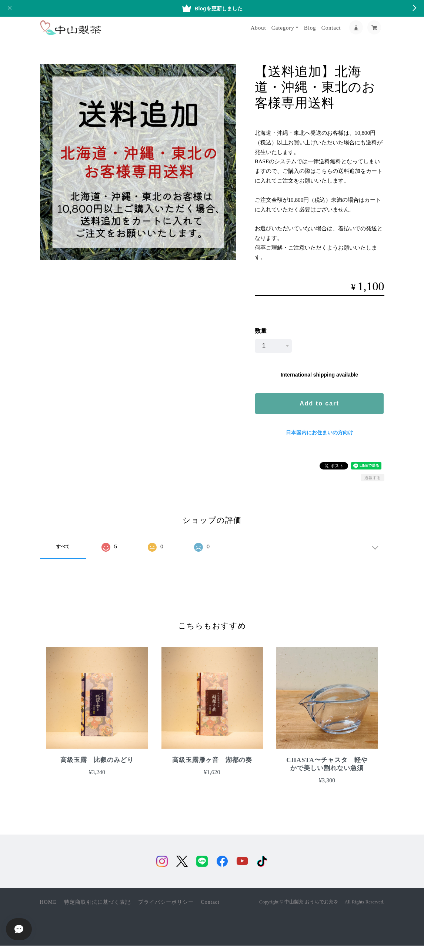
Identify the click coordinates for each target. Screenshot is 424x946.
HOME (48, 902)
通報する (372, 477)
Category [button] (282, 27)
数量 (261, 331)
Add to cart (319, 403)
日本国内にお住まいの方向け (319, 432)
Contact (331, 27)
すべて (63, 546)
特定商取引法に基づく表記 (97, 902)
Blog (310, 27)
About (258, 27)
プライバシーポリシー (166, 902)
